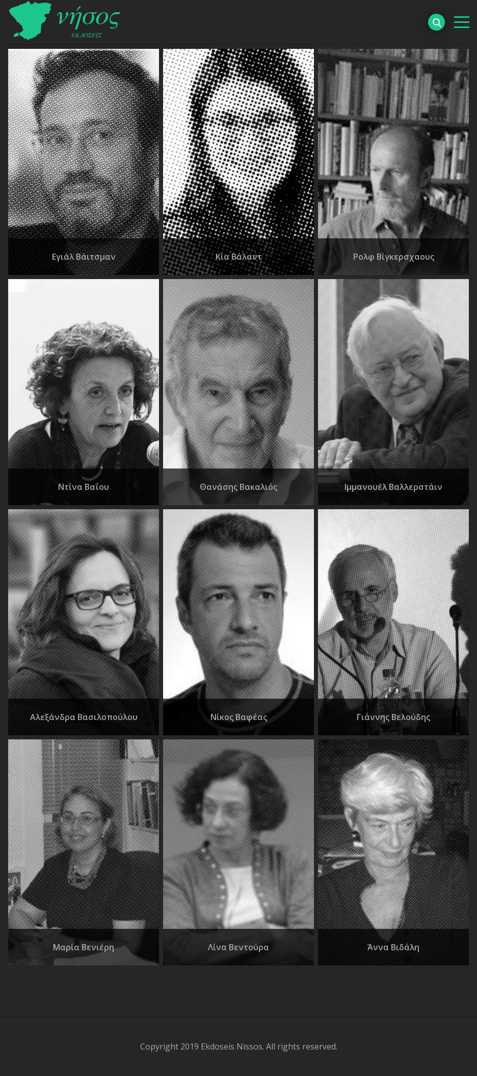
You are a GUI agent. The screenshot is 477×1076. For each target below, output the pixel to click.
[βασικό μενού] (461, 22)
